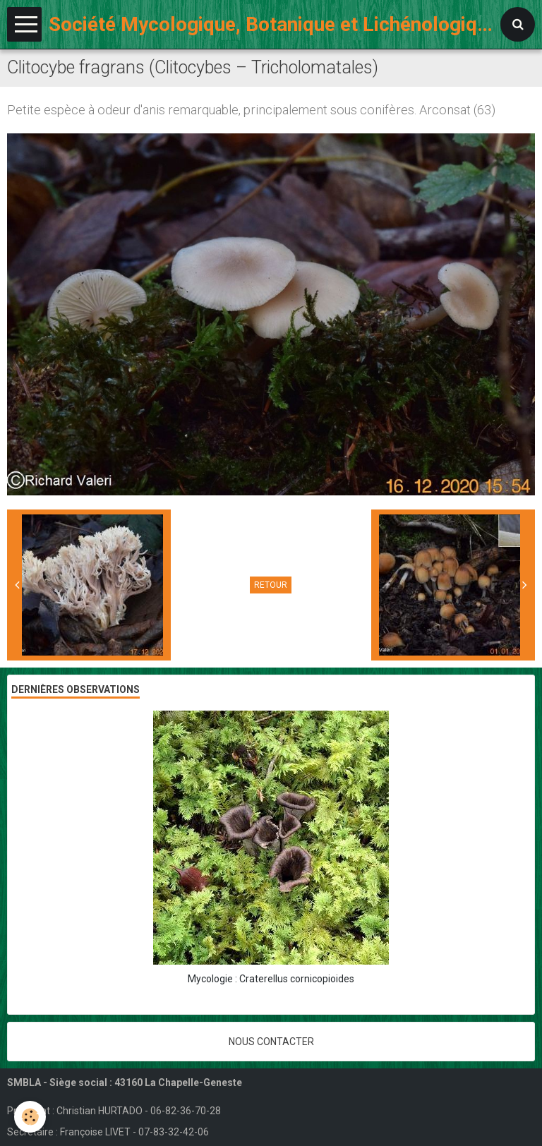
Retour (270, 585)
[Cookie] (30, 1117)
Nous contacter (271, 1041)
